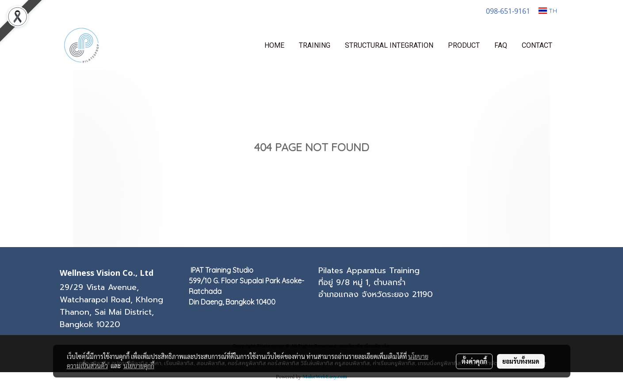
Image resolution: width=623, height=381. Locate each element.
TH (548, 11)
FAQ (500, 45)
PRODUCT (464, 45)
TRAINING (314, 45)
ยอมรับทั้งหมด (520, 361)
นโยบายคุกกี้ (138, 366)
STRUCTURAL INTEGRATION (389, 45)
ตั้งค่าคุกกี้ (474, 361)
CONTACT (537, 45)
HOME (274, 45)
